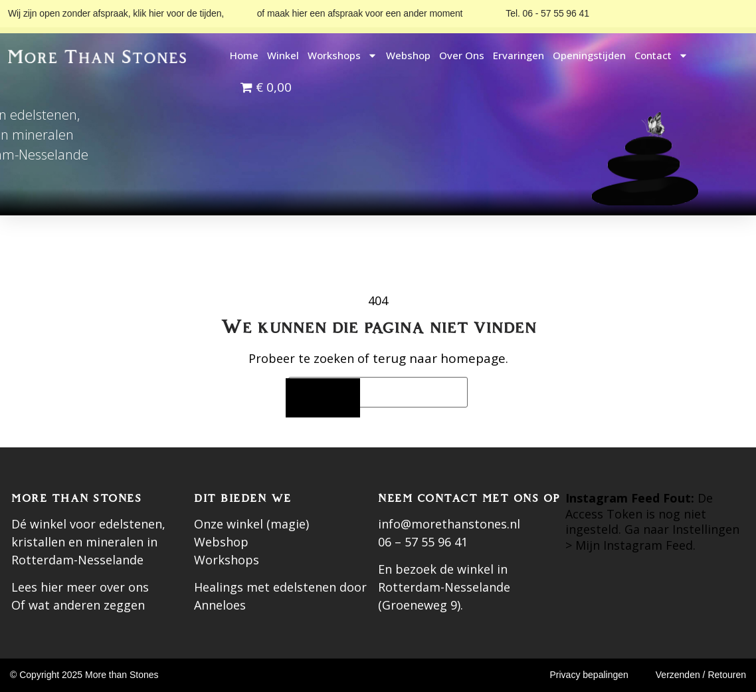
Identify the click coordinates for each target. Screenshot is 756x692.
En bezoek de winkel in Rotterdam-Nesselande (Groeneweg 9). (444, 587)
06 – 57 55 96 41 (423, 542)
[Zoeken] (323, 397)
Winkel (283, 55)
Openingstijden (589, 55)
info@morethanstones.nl (449, 524)
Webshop (408, 55)
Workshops (342, 55)
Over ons (461, 55)
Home (244, 55)
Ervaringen (518, 55)
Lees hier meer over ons (80, 587)
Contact (661, 55)
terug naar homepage (439, 358)
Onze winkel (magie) (251, 524)
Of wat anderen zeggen (78, 605)
